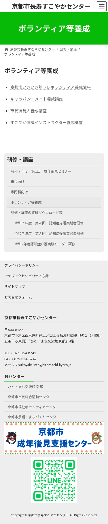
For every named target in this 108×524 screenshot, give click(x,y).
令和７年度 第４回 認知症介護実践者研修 (55, 223)
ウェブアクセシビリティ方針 (26, 276)
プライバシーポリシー (21, 265)
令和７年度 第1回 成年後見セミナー (41, 171)
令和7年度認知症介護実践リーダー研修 (44, 244)
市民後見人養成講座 (28, 110)
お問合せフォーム (18, 297)
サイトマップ (14, 286)
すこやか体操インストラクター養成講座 (46, 122)
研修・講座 (20, 159)
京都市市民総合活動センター (30, 397)
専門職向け (19, 192)
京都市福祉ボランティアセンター (33, 407)
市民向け (17, 182)
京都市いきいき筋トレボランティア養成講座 (50, 87)
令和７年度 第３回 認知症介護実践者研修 (55, 233)
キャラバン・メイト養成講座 (36, 99)
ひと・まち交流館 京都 (25, 387)
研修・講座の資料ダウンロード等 (36, 213)
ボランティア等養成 (26, 202)
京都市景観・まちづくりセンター (34, 417)
